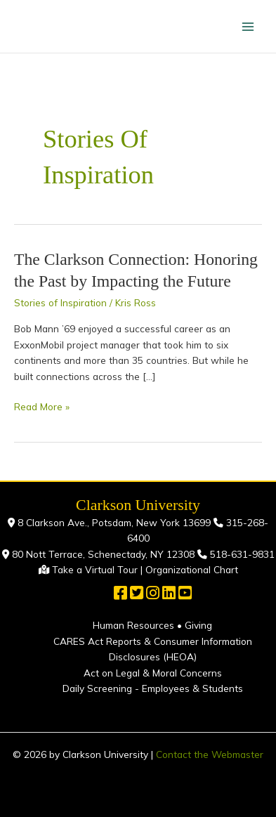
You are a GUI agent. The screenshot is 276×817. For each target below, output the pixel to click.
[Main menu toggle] (248, 26)
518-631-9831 (241, 554)
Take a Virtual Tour (95, 569)
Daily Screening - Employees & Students (153, 688)
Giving (198, 625)
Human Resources (133, 625)
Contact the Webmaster (209, 754)
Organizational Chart (191, 569)
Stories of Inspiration (60, 302)
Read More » (42, 405)
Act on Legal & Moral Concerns (153, 673)
